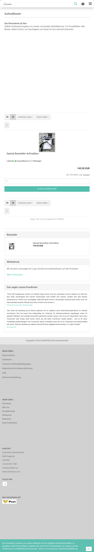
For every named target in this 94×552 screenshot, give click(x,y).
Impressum (7, 359)
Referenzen (6, 419)
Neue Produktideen (9, 423)
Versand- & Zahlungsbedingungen (16, 364)
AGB (4, 373)
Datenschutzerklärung (11, 377)
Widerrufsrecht (8, 355)
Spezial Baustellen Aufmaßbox (23, 153)
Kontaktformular (8, 411)
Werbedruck (7, 415)
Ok (88, 549)
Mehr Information (15, 274)
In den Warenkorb (47, 189)
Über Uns (5, 407)
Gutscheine (6, 404)
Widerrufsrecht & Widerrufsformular (17, 368)
